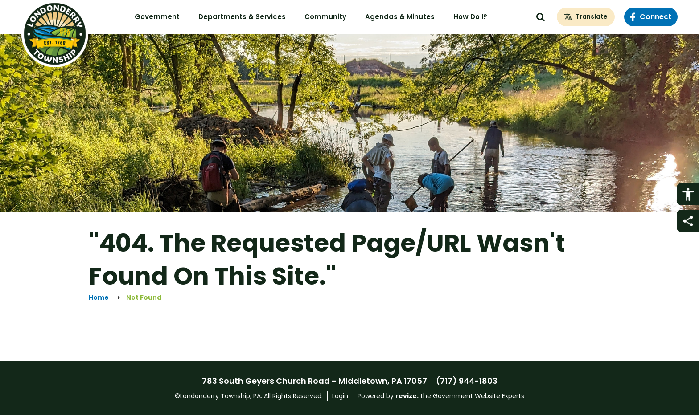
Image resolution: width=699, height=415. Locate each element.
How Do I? (470, 16)
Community (325, 16)
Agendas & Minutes (400, 16)
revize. (407, 395)
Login (340, 395)
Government (157, 16)
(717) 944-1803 (467, 381)
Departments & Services (242, 16)
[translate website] (586, 17)
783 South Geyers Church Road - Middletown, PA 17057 (314, 381)
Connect (650, 17)
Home (99, 297)
